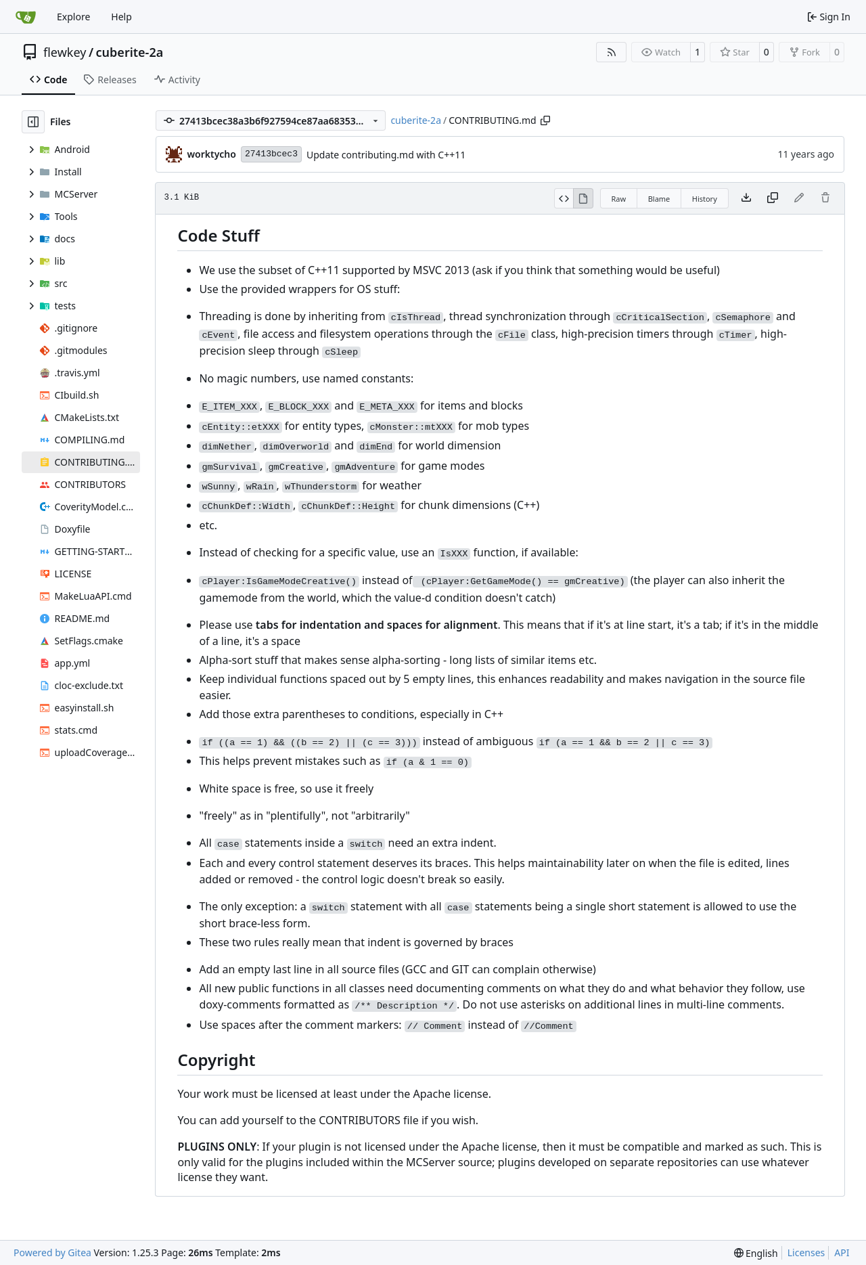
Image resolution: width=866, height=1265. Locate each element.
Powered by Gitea (52, 1252)
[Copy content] (772, 198)
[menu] (756, 1253)
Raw (619, 199)
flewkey (64, 52)
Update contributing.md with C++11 (385, 154)
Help (121, 16)
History (704, 199)
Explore (73, 16)
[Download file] (746, 198)
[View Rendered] (583, 198)
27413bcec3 (271, 154)
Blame (659, 199)
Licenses (806, 1252)
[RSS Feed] (611, 52)
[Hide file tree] (33, 121)
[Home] (26, 17)
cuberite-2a (130, 52)
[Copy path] (545, 120)
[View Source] (564, 198)
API (841, 1252)
